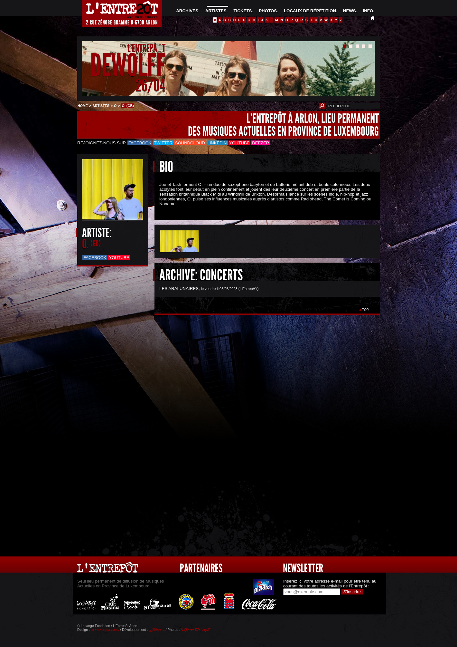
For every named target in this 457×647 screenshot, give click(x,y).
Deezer (260, 142)
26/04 (150, 85)
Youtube (239, 142)
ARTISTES (216, 10)
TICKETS (242, 10)
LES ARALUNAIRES (179, 288)
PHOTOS (268, 10)
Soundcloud (190, 142)
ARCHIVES (187, 10)
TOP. (365, 310)
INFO (368, 10)
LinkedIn (217, 142)
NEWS (349, 10)
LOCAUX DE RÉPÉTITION (310, 10)
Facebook (140, 142)
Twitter (163, 142)
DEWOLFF (127, 65)
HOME (83, 106)
